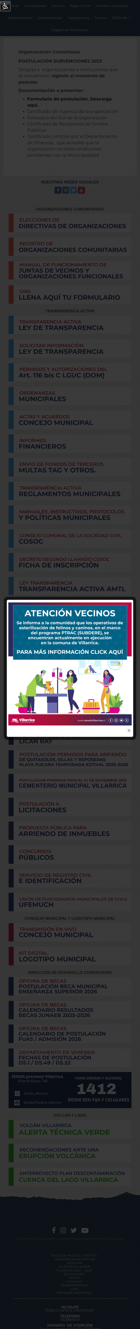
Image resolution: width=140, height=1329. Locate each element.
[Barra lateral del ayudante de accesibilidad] (5, 6)
